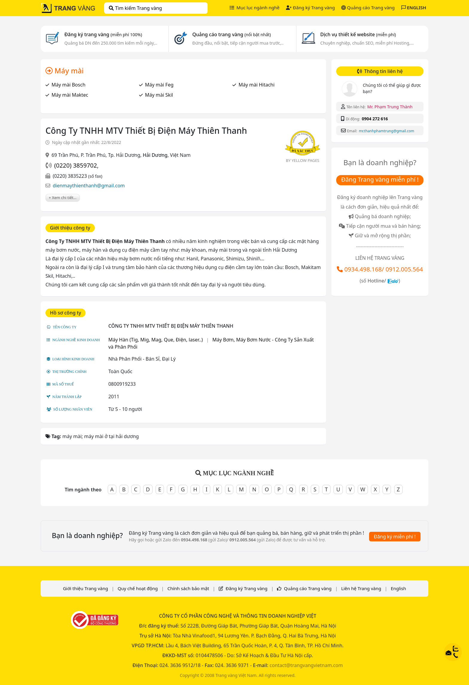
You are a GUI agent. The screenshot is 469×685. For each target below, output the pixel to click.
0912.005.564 (404, 269)
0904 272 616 (375, 118)
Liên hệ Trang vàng (361, 588)
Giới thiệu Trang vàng (85, 588)
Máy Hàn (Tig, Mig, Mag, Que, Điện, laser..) (155, 339)
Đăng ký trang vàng (103, 34)
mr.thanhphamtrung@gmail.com (386, 130)
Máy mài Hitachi (256, 84)
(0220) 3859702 (75, 165)
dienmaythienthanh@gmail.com (89, 185)
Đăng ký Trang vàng (310, 7)
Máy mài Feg (159, 84)
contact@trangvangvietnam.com (306, 665)
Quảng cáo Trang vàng (368, 7)
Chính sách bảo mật (188, 588)
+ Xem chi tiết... (63, 197)
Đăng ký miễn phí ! (395, 536)
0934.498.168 (363, 269)
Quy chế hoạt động (138, 588)
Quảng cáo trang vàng (231, 34)
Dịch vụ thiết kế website (358, 34)
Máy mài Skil (159, 95)
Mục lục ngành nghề (255, 7)
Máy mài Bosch (68, 84)
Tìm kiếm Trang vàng (135, 8)
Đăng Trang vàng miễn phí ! (379, 179)
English (398, 588)
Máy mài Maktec (69, 95)
